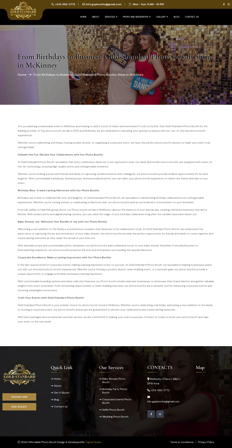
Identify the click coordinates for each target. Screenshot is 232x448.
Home (83, 16)
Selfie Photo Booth (113, 409)
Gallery (161, 16)
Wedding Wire (19, 396)
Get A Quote (61, 392)
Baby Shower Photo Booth (114, 380)
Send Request (19, 406)
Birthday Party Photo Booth (114, 390)
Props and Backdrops (135, 16)
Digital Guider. (94, 442)
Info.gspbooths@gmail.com (104, 4)
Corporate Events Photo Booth (116, 401)
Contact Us (192, 16)
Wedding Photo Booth (115, 416)
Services (110, 16)
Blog (176, 16)
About (95, 16)
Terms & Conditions (181, 442)
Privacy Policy (206, 442)
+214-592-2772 (65, 4)
